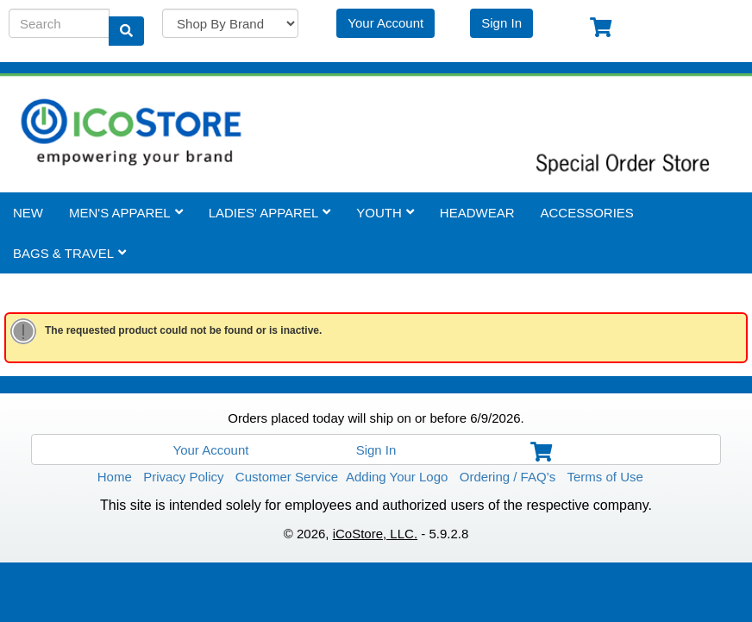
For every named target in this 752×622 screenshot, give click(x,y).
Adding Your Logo (397, 475)
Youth (385, 211)
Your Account (385, 22)
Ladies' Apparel (270, 211)
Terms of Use (605, 475)
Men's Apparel (126, 211)
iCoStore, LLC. (375, 532)
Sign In (501, 22)
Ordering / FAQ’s (507, 475)
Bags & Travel (69, 252)
